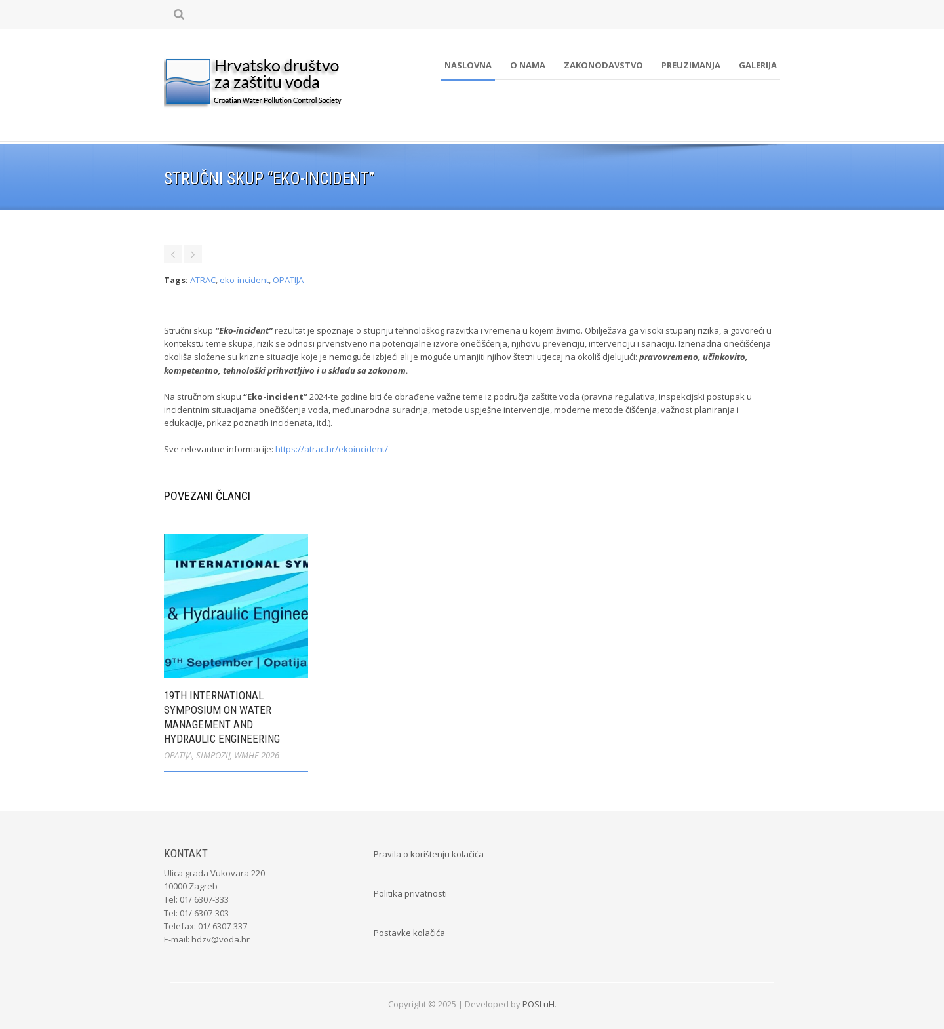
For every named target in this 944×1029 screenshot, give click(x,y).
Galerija (758, 65)
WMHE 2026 (256, 755)
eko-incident (244, 280)
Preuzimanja (690, 65)
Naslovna (468, 65)
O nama (527, 65)
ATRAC (203, 280)
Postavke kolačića (409, 933)
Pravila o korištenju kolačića (429, 854)
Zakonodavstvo (603, 65)
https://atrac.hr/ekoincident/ (331, 449)
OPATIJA (288, 280)
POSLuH (538, 1004)
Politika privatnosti (410, 893)
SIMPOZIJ (213, 755)
